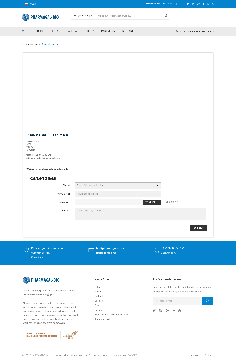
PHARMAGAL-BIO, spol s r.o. (44, 355)
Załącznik (65, 202)
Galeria (98, 310)
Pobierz (98, 291)
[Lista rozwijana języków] (30, 4)
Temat (66, 185)
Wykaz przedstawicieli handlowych (47, 169)
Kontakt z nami (102, 319)
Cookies (99, 300)
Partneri (99, 296)
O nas (98, 305)
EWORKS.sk (134, 355)
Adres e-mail (63, 193)
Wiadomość (63, 210)
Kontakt (194, 355)
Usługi (98, 287)
